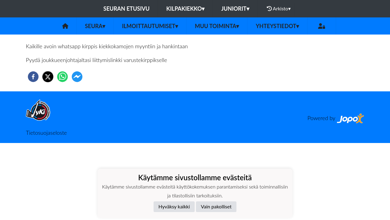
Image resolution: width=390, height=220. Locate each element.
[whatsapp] (62, 76)
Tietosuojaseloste (46, 132)
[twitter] (47, 76)
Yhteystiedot (277, 26)
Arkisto (279, 8)
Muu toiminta (217, 26)
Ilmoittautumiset (150, 26)
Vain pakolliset (216, 206)
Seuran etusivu (126, 8)
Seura (95, 26)
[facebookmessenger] (77, 76)
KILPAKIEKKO (185, 8)
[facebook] (33, 76)
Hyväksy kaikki (174, 206)
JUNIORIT (235, 8)
